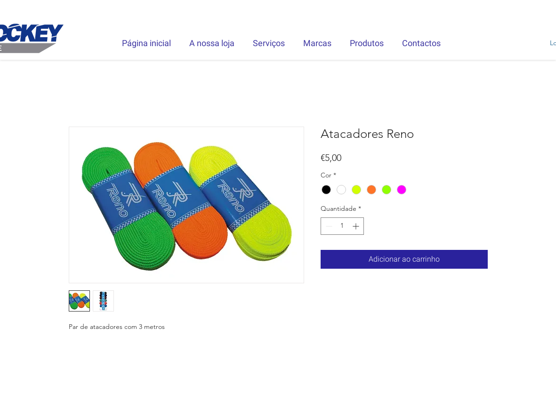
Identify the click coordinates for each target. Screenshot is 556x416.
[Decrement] (328, 226)
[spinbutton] (342, 226)
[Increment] (357, 226)
